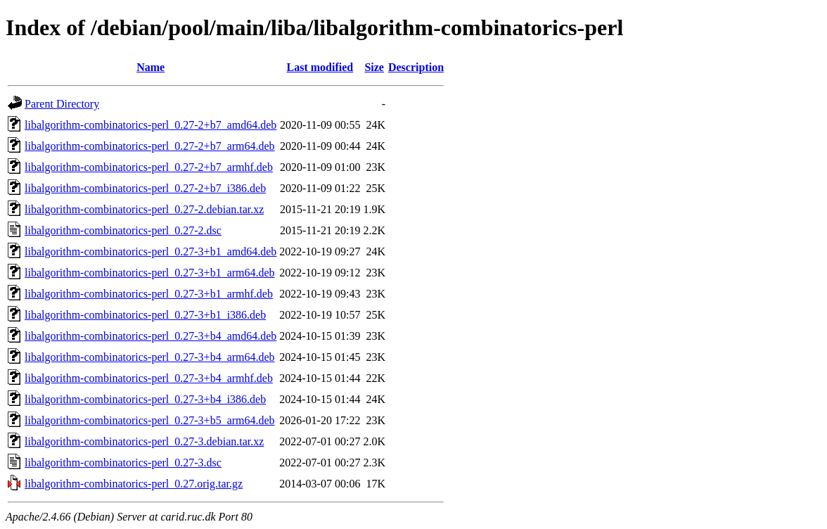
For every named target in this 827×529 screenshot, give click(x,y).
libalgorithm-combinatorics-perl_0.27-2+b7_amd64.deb (150, 125)
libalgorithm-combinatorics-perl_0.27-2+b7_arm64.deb (150, 146)
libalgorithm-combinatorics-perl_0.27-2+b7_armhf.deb (149, 167)
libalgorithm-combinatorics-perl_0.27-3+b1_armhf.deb (149, 294)
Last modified (320, 67)
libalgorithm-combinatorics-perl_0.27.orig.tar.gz (134, 484)
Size (374, 67)
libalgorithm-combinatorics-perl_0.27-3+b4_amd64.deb (150, 336)
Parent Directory (62, 104)
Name (150, 67)
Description (416, 67)
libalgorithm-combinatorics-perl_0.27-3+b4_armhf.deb (149, 378)
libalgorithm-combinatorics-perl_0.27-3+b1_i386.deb (145, 315)
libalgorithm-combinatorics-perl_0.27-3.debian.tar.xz (144, 441)
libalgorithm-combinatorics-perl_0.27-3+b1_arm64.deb (150, 273)
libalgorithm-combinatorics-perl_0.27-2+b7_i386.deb (145, 188)
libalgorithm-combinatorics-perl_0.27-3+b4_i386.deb (145, 399)
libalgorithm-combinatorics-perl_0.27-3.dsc (123, 463)
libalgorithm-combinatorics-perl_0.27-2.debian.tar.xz (144, 209)
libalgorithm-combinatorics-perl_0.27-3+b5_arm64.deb (150, 420)
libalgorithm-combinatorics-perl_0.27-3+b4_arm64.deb (150, 357)
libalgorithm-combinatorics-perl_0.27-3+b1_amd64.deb (150, 251)
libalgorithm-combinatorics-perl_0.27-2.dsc (123, 230)
